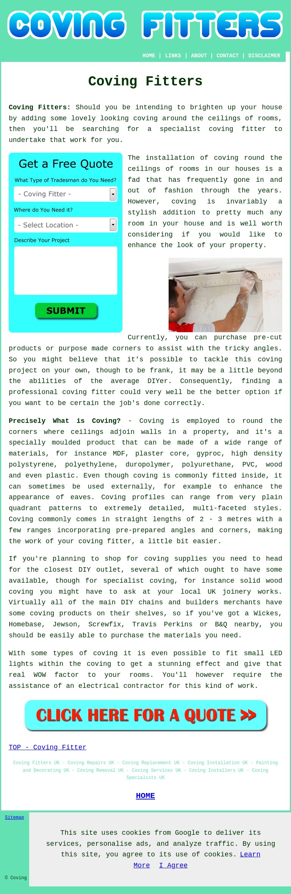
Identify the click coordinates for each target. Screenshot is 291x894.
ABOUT (199, 56)
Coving (151, 421)
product (101, 442)
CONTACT (227, 56)
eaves (80, 497)
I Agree (173, 865)
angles (265, 348)
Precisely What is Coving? (64, 421)
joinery (236, 592)
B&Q (221, 624)
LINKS (173, 56)
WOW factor (56, 675)
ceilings (224, 118)
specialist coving (138, 581)
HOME (148, 56)
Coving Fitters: (40, 107)
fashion (178, 190)
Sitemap (14, 817)
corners (23, 432)
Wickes (265, 613)
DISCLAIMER (264, 56)
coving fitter (237, 129)
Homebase (25, 624)
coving (145, 118)
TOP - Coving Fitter (47, 747)
